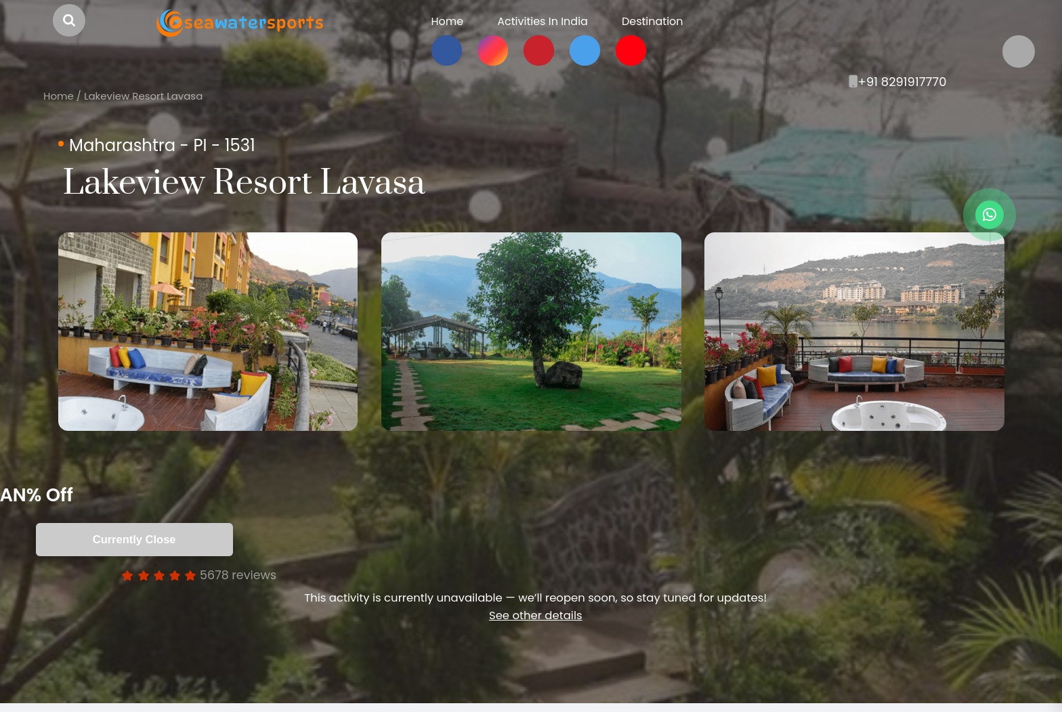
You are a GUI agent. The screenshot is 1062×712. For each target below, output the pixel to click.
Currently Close (163, 539)
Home (58, 96)
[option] (208, 331)
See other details (535, 615)
